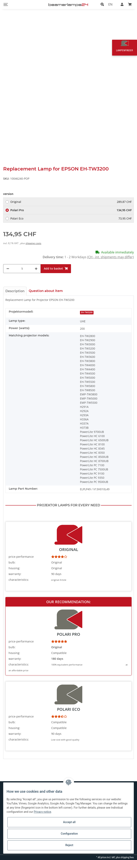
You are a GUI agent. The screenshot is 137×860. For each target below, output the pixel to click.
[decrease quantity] (7, 268)
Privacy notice (42, 811)
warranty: (15, 574)
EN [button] (110, 4)
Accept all (69, 822)
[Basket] (130, 4)
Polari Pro (71, 210)
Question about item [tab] (46, 291)
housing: (14, 568)
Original (71, 202)
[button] (102, 4)
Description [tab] (15, 291)
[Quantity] (22, 268)
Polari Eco (71, 218)
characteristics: (19, 580)
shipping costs (33, 243)
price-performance (21, 557)
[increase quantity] (36, 268)
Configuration (69, 833)
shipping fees (127, 857)
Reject (69, 845)
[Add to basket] (56, 268)
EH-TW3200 (87, 312)
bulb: (12, 562)
